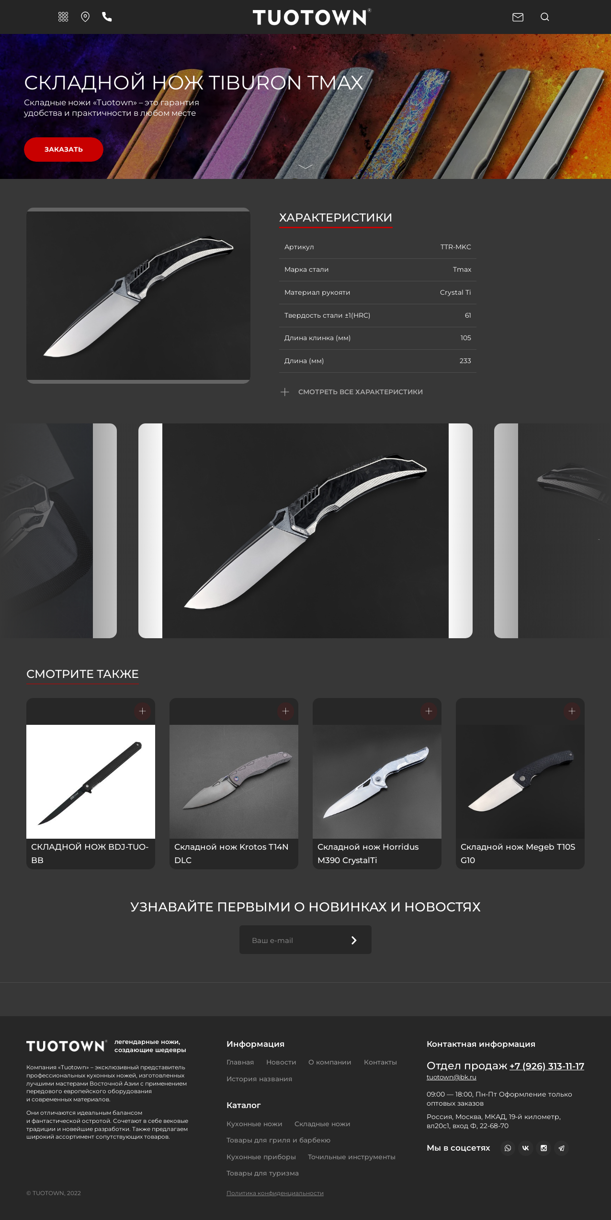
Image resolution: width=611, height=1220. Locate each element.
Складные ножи (322, 1124)
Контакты (380, 1062)
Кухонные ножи (254, 1124)
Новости (281, 1062)
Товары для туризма (262, 1173)
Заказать (63, 149)
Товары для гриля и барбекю (278, 1140)
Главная (240, 1062)
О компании (329, 1062)
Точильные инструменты (352, 1157)
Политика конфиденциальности (275, 1193)
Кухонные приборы (261, 1157)
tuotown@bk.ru (453, 1091)
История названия (259, 1079)
